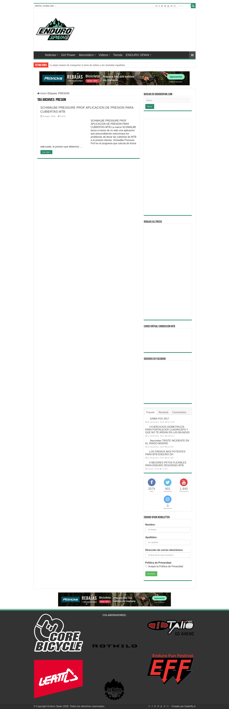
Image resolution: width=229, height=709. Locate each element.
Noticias (50, 55)
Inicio (41, 93)
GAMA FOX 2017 (159, 418)
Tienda (117, 55)
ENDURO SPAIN (137, 55)
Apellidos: (151, 537)
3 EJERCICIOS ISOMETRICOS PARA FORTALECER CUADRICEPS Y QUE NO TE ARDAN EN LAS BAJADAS (167, 430)
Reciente (163, 412)
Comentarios (179, 412)
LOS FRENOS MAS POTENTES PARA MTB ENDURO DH (165, 453)
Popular (150, 412)
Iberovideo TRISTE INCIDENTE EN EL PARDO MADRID (167, 442)
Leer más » (46, 152)
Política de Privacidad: (158, 562)
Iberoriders (86, 55)
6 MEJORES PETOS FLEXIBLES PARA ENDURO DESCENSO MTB (165, 464)
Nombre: (150, 524)
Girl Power (68, 55)
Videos (103, 55)
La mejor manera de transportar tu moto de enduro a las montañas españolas (87, 65)
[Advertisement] (167, 167)
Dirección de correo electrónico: (164, 550)
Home (39, 54)
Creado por (178, 706)
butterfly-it (190, 706)
